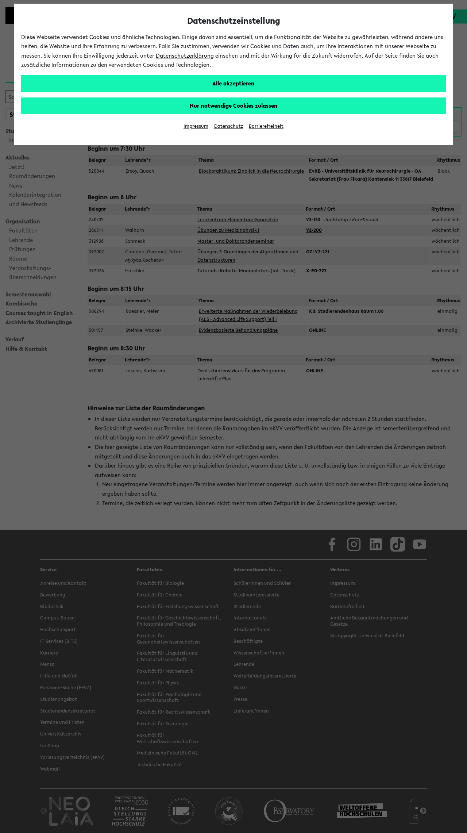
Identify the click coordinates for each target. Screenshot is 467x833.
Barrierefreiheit (266, 126)
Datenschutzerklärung (185, 55)
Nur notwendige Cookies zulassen (234, 105)
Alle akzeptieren (233, 83)
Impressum (196, 126)
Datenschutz (228, 126)
